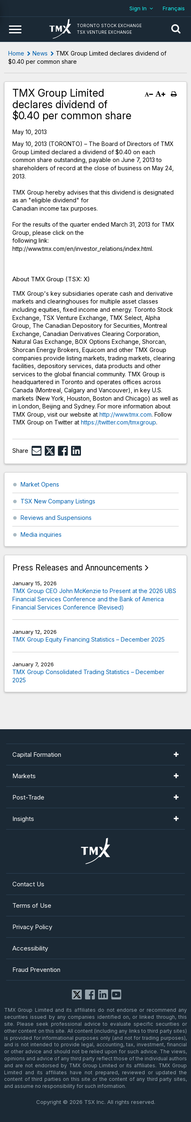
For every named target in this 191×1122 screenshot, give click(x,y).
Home (16, 53)
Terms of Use (31, 905)
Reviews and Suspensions (56, 517)
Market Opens (40, 484)
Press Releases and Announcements (77, 568)
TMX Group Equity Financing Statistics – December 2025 (88, 639)
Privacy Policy (32, 927)
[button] (176, 29)
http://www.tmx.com (125, 414)
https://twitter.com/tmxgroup (118, 422)
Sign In (138, 8)
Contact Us (28, 884)
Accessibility (30, 948)
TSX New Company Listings (58, 501)
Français (174, 8)
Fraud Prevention (36, 970)
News (40, 53)
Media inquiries (41, 534)
